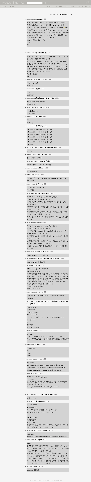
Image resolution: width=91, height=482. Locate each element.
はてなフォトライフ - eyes (44, 394)
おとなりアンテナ (55, 14)
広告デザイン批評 (41, 154)
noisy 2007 (39, 359)
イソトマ (39, 440)
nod (37, 330)
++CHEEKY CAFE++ (43, 193)
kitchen (38, 345)
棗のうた (39, 117)
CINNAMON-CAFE (42, 252)
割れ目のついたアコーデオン (45, 98)
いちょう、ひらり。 (42, 430)
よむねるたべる (41, 107)
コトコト (39, 292)
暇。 (37, 466)
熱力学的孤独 (40, 401)
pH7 (37, 373)
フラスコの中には (41, 53)
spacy (37, 175)
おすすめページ (67, 14)
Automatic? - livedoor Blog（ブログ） (47, 258)
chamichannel (40, 168)
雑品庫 (38, 89)
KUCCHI (39, 19)
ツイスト (39, 184)
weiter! (38, 265)
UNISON (39, 222)
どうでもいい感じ (41, 79)
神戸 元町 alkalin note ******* (46, 148)
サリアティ (39, 126)
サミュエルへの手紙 (42, 161)
